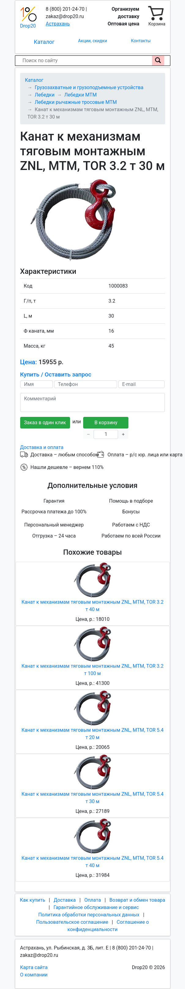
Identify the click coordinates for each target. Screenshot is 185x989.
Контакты (140, 40)
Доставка (65, 900)
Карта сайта (34, 967)
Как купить (32, 900)
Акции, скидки (92, 40)
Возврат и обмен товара (137, 900)
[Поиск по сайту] (158, 61)
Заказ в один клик (45, 422)
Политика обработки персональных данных (88, 915)
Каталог (44, 42)
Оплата (92, 900)
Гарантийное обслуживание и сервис (96, 907)
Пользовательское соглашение (72, 922)
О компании (34, 975)
